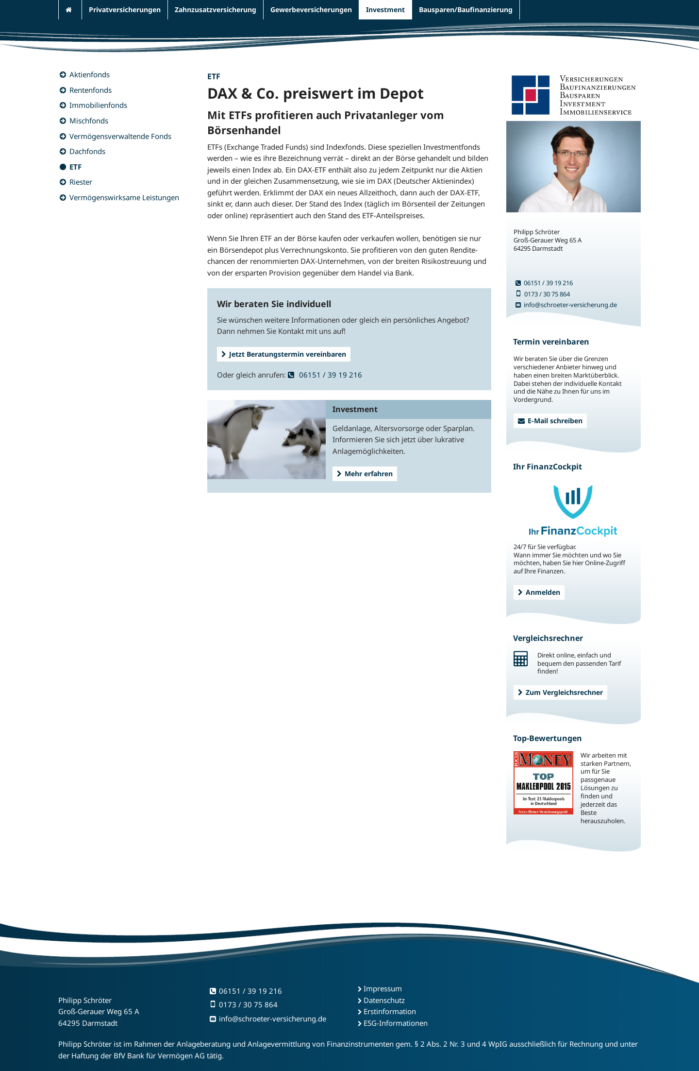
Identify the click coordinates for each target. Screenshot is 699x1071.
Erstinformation (390, 1011)
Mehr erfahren (365, 473)
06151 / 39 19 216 (325, 375)
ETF (75, 167)
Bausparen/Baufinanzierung (466, 9)
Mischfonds (88, 120)
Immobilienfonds (98, 105)
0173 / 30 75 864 (543, 294)
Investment (385, 9)
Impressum (383, 988)
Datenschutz (384, 1000)
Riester (80, 182)
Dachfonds (87, 151)
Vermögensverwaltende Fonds (120, 136)
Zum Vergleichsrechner (560, 692)
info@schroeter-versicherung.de (566, 304)
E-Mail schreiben (550, 420)
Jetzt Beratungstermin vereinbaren (283, 354)
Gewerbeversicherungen (311, 9)
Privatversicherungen (125, 9)
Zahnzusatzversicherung (215, 9)
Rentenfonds (90, 90)
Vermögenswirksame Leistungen (124, 197)
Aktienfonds (89, 74)
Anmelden (539, 592)
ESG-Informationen (396, 1023)
